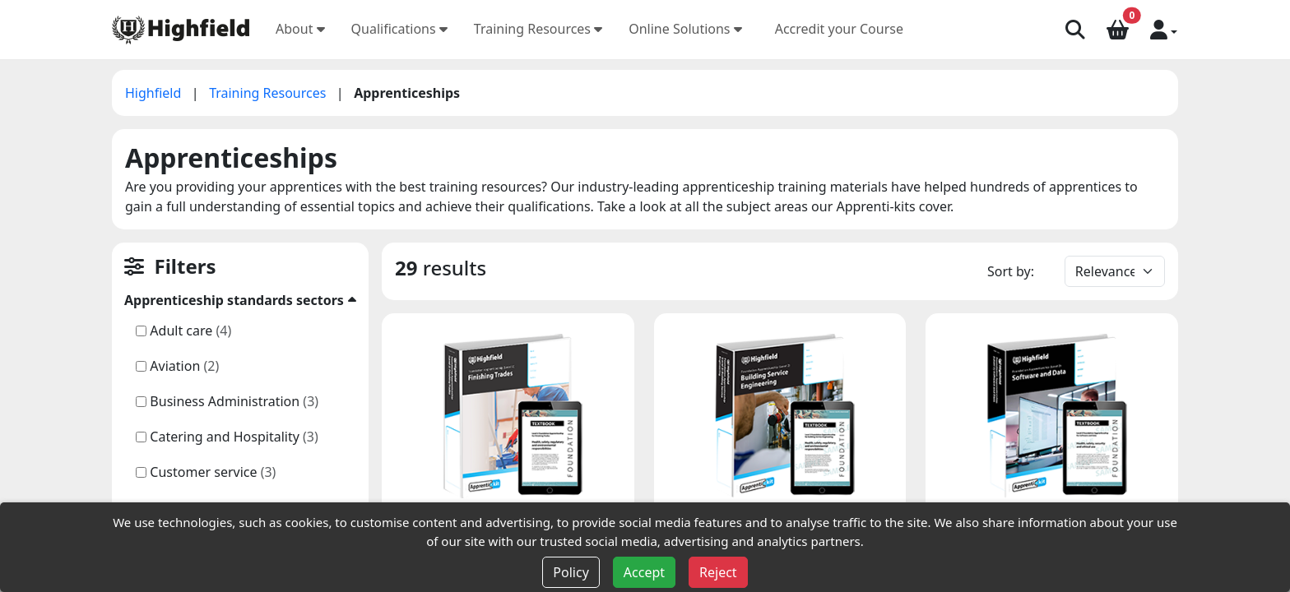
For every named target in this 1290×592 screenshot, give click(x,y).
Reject (718, 572)
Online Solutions (685, 29)
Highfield (155, 93)
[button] (1163, 29)
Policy (570, 572)
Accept (644, 572)
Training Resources (538, 29)
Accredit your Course (839, 29)
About (300, 29)
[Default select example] (1115, 271)
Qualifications (399, 29)
